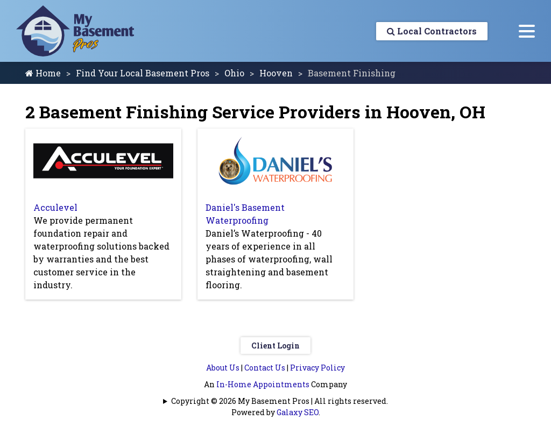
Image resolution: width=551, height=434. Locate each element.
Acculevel (55, 207)
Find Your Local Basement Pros (142, 73)
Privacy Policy (317, 367)
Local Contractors (432, 31)
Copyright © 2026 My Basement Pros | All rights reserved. (279, 401)
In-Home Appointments (262, 384)
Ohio (234, 73)
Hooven (276, 73)
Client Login (275, 345)
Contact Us (264, 367)
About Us (222, 367)
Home (43, 73)
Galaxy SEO (298, 412)
